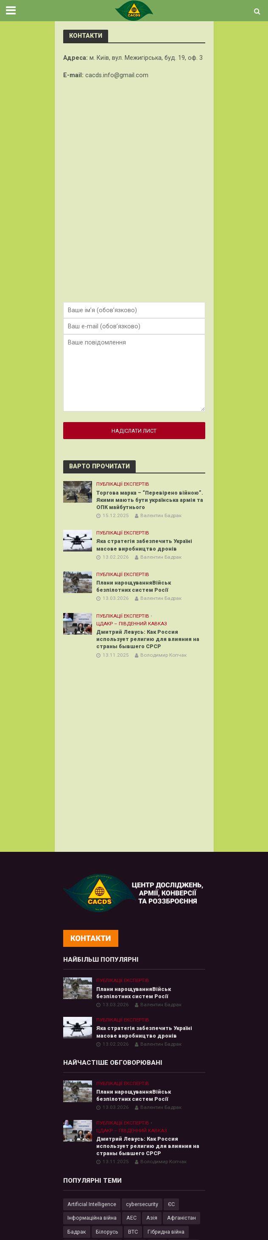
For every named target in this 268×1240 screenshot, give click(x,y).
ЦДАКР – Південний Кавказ (131, 624)
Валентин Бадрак (160, 515)
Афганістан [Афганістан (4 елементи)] (181, 1218)
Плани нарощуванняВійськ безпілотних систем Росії (133, 586)
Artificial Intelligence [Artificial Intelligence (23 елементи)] (91, 1204)
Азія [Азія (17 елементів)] (151, 1218)
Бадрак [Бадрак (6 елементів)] (76, 1232)
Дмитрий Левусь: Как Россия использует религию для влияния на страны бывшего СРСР (147, 639)
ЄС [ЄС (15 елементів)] (171, 1204)
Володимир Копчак (163, 655)
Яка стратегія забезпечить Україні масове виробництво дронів (144, 544)
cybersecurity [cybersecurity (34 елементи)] (142, 1204)
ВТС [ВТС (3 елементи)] (133, 1232)
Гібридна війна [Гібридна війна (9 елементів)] (166, 1232)
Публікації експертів (122, 484)
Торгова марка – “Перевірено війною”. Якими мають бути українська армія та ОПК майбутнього (149, 500)
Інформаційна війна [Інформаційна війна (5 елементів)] (92, 1218)
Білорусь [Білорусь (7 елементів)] (107, 1232)
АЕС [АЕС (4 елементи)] (131, 1218)
